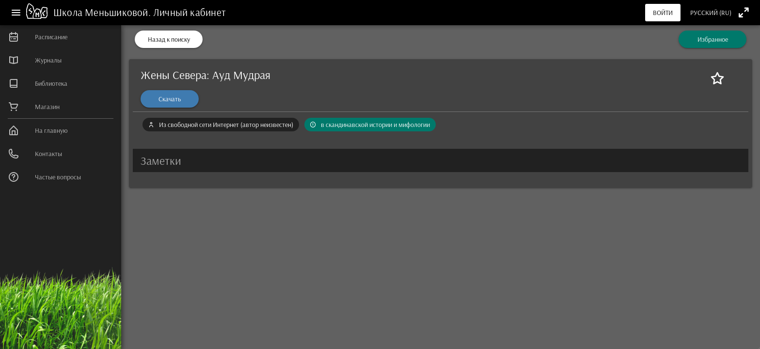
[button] (440, 160)
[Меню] (16, 12)
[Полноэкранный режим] (743, 12)
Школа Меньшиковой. (103, 12)
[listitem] (60, 36)
